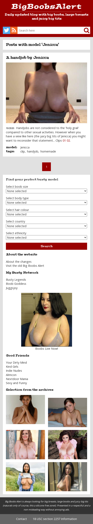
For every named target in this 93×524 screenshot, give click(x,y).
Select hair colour (17, 210)
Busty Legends (16, 280)
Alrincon (11, 375)
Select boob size (17, 186)
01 (64, 140)
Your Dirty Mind (16, 362)
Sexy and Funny (16, 383)
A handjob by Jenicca (27, 57)
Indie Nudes (14, 371)
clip (22, 151)
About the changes (19, 262)
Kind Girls (12, 366)
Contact (21, 519)
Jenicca (25, 147)
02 (68, 140)
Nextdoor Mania (17, 379)
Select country (15, 221)
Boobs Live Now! (46, 348)
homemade (48, 151)
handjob (32, 151)
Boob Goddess (16, 284)
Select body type (17, 198)
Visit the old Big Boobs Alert (25, 266)
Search (47, 246)
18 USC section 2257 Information (55, 519)
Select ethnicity (16, 233)
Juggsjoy (12, 288)
